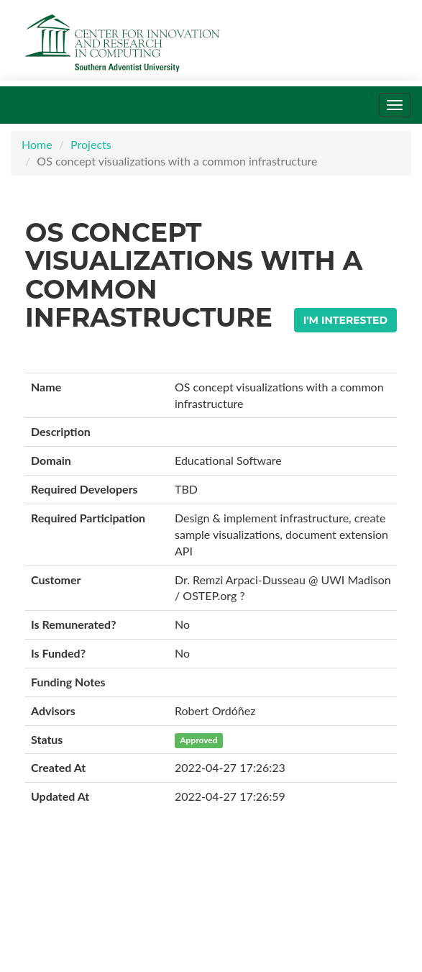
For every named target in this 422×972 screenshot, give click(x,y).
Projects (90, 144)
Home (37, 144)
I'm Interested (345, 320)
